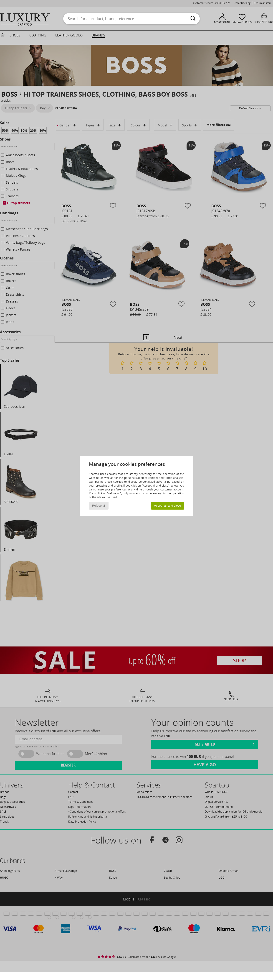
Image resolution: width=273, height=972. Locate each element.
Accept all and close (167, 505)
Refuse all (99, 505)
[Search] (192, 18)
